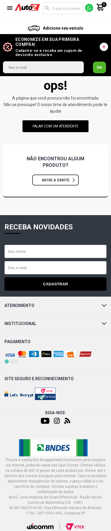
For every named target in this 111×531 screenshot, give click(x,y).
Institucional (55, 323)
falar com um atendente (55, 126)
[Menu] (9, 8)
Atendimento (55, 305)
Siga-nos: (55, 413)
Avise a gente (58, 180)
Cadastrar (55, 284)
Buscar (47, 8)
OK (99, 67)
